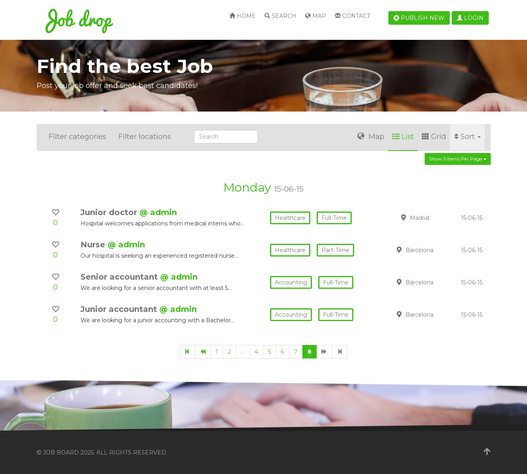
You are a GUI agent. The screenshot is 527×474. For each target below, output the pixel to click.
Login (470, 18)
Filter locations (144, 136)
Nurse (94, 244)
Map (315, 16)
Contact (352, 16)
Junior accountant (119, 309)
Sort (467, 136)
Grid (434, 136)
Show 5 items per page (457, 159)
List (403, 136)
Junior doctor (109, 212)
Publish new (419, 18)
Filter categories (77, 136)
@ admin (158, 212)
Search (280, 16)
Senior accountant (120, 277)
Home (242, 16)
